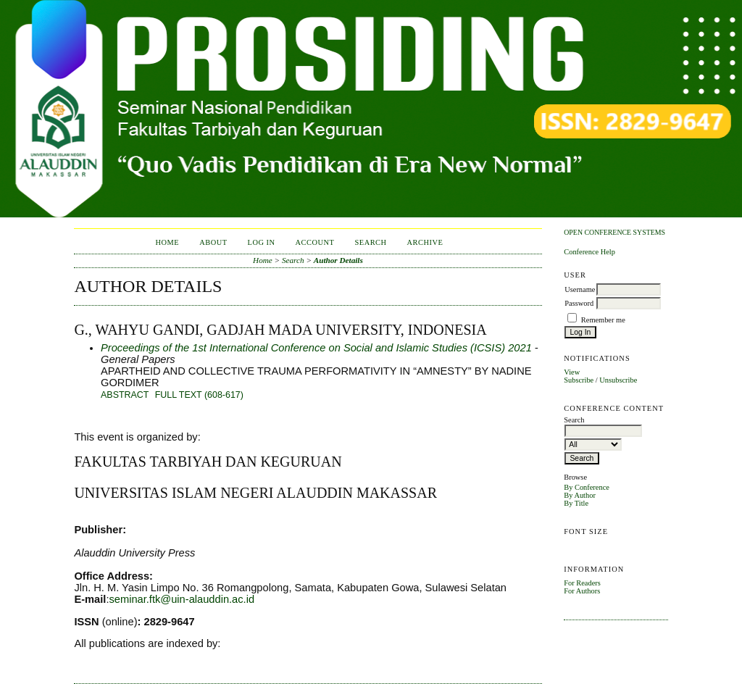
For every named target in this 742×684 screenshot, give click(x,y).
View (572, 372)
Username (579, 289)
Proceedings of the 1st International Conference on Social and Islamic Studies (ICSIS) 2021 (316, 348)
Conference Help (589, 252)
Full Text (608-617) (199, 395)
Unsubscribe (618, 380)
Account (315, 242)
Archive (425, 242)
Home (167, 242)
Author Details (338, 260)
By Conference (586, 487)
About (213, 242)
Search (370, 242)
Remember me (603, 320)
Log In (261, 242)
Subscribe (578, 380)
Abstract (125, 395)
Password (578, 303)
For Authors (582, 591)
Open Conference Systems (614, 232)
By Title (576, 503)
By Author (580, 495)
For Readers (582, 583)
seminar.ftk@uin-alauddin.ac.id (181, 599)
